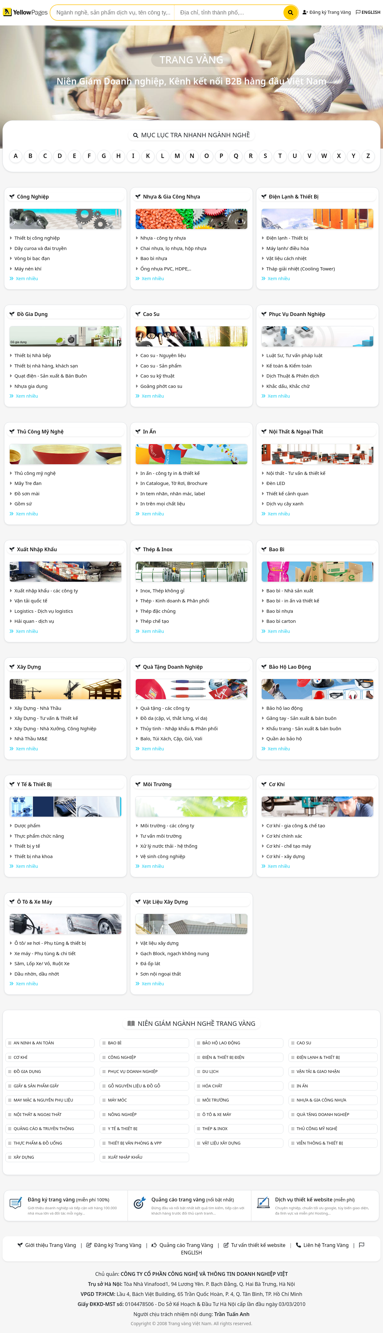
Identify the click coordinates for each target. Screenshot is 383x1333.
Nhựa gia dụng (31, 386)
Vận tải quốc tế (30, 600)
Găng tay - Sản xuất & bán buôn (301, 718)
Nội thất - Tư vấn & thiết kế (296, 473)
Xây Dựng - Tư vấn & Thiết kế (46, 718)
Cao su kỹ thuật (157, 376)
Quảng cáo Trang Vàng (186, 1245)
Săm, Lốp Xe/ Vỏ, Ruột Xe (41, 963)
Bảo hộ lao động (290, 666)
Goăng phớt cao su (161, 386)
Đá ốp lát (150, 963)
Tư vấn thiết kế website (259, 1245)
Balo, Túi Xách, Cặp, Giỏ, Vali (171, 738)
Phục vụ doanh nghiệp (297, 314)
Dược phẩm (27, 825)
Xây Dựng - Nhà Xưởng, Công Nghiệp (55, 728)
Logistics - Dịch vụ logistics (43, 611)
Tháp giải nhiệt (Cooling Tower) (300, 268)
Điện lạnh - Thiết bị (287, 238)
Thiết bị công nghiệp (37, 238)
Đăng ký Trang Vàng (327, 12)
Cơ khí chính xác (284, 836)
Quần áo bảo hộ (284, 738)
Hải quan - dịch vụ (34, 621)
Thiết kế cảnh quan (287, 493)
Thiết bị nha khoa (33, 856)
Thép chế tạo (154, 621)
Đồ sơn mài (27, 493)
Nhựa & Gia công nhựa (171, 196)
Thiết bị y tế (27, 846)
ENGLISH (368, 12)
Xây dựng (29, 666)
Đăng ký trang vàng (68, 1199)
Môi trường (157, 784)
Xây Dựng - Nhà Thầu (37, 708)
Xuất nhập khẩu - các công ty (46, 590)
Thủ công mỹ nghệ (40, 431)
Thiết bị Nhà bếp (32, 355)
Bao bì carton (281, 621)
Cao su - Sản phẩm (161, 365)
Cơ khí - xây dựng (285, 856)
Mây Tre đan (27, 483)
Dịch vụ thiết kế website (315, 1199)
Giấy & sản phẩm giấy (36, 1086)
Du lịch (210, 1071)
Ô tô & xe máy (34, 901)
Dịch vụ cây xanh (285, 503)
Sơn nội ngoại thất (160, 974)
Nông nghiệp (122, 1114)
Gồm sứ (23, 503)
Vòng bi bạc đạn (32, 258)
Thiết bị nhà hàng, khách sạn (46, 365)
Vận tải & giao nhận (318, 1071)
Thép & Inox (157, 549)
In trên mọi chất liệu (162, 503)
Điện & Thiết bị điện (223, 1057)
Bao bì (276, 549)
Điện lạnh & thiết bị (294, 196)
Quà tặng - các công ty (165, 708)
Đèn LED (275, 483)
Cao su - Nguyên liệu (163, 355)
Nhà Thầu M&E (30, 738)
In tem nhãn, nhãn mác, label (172, 493)
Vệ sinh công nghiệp (162, 856)
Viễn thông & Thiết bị (320, 1143)
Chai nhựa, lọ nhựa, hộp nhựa (173, 248)
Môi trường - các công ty (167, 825)
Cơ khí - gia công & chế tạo (295, 825)
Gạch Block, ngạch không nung (174, 953)
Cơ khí (277, 784)
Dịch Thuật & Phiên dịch (292, 376)
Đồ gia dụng (32, 314)
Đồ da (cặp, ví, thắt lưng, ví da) (173, 718)
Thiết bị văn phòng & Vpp (135, 1143)
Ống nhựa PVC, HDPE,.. (165, 268)
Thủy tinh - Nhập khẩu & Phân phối (179, 728)
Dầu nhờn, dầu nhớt (36, 974)
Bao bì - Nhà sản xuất (290, 590)
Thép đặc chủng (158, 611)
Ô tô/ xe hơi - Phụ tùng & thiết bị (50, 943)
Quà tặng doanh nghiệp (173, 666)
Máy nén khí (27, 268)
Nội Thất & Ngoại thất (296, 431)
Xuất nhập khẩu (37, 549)
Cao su (151, 314)
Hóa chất (212, 1086)
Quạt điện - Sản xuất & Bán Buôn (50, 376)
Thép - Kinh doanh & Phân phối (174, 600)
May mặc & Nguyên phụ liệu (43, 1100)
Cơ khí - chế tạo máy (288, 846)
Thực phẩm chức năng (39, 836)
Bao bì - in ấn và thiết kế (292, 600)
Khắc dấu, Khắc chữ (288, 386)
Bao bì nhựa (153, 258)
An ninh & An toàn (34, 1043)
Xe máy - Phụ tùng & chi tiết (45, 953)
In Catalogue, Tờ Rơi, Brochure (173, 483)
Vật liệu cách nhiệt (286, 258)
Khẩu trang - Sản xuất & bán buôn (303, 728)
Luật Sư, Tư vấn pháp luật (294, 355)
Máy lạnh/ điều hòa (287, 248)
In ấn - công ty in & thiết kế (170, 473)
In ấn (149, 431)
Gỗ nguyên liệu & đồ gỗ (134, 1086)
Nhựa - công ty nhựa (163, 238)
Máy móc (117, 1100)
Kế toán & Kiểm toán (289, 365)
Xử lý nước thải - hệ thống (168, 846)
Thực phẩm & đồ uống (38, 1143)
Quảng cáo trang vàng (192, 1199)
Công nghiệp (33, 196)
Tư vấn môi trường (161, 836)
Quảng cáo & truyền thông (44, 1128)
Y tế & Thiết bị (34, 784)
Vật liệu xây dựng (165, 901)
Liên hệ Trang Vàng (326, 1245)
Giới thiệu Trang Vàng (50, 1245)
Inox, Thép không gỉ (162, 590)
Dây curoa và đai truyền (40, 248)
